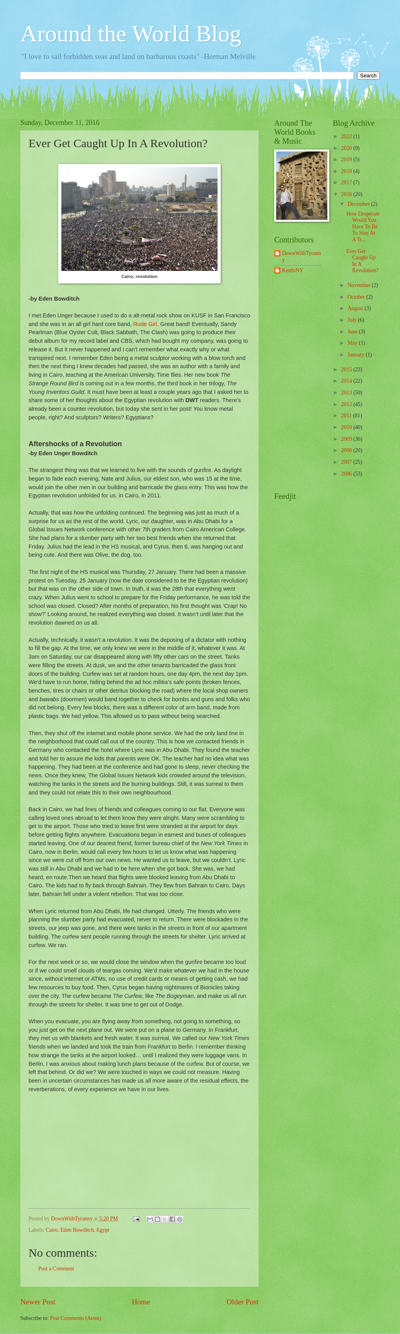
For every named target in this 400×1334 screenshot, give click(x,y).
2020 (347, 148)
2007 (347, 462)
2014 (347, 381)
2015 (347, 369)
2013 (347, 392)
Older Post (243, 1302)
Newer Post (37, 1302)
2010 (347, 427)
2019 (347, 159)
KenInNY (292, 270)
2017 (347, 182)
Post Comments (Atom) (75, 1318)
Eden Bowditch (77, 1230)
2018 (347, 171)
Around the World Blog (130, 33)
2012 (347, 404)
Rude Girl (145, 324)
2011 (347, 416)
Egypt (102, 1230)
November (360, 285)
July (353, 320)
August (356, 308)
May (353, 343)
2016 (347, 194)
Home (141, 1302)
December (359, 204)
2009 (347, 439)
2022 (347, 136)
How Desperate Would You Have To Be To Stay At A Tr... (362, 226)
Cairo (52, 1230)
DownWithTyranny (301, 256)
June (353, 332)
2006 (347, 474)
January (357, 355)
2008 (347, 450)
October (357, 297)
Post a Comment (56, 1269)
